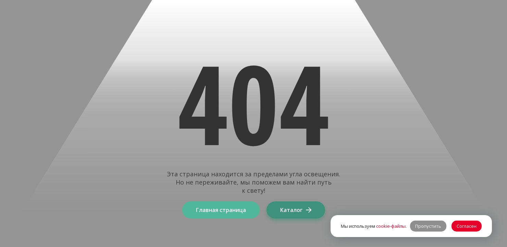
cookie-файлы (391, 226)
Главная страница (221, 210)
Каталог (295, 210)
